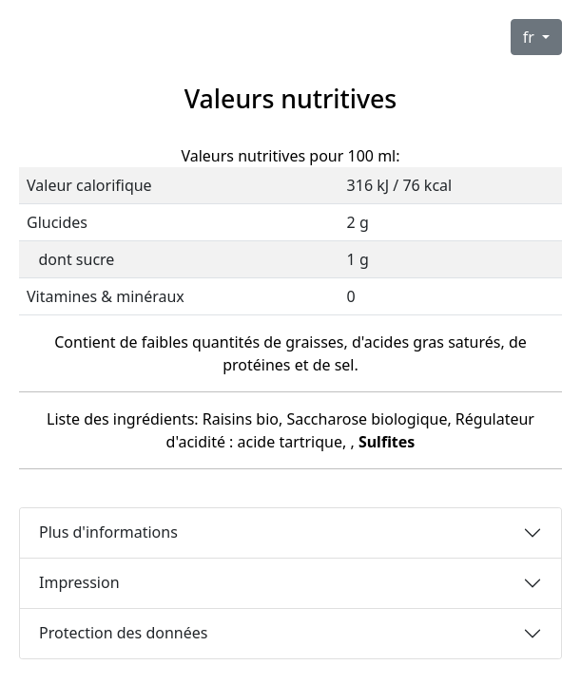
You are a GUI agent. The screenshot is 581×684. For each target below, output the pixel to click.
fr (530, 37)
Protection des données (123, 632)
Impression (79, 582)
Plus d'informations (108, 532)
